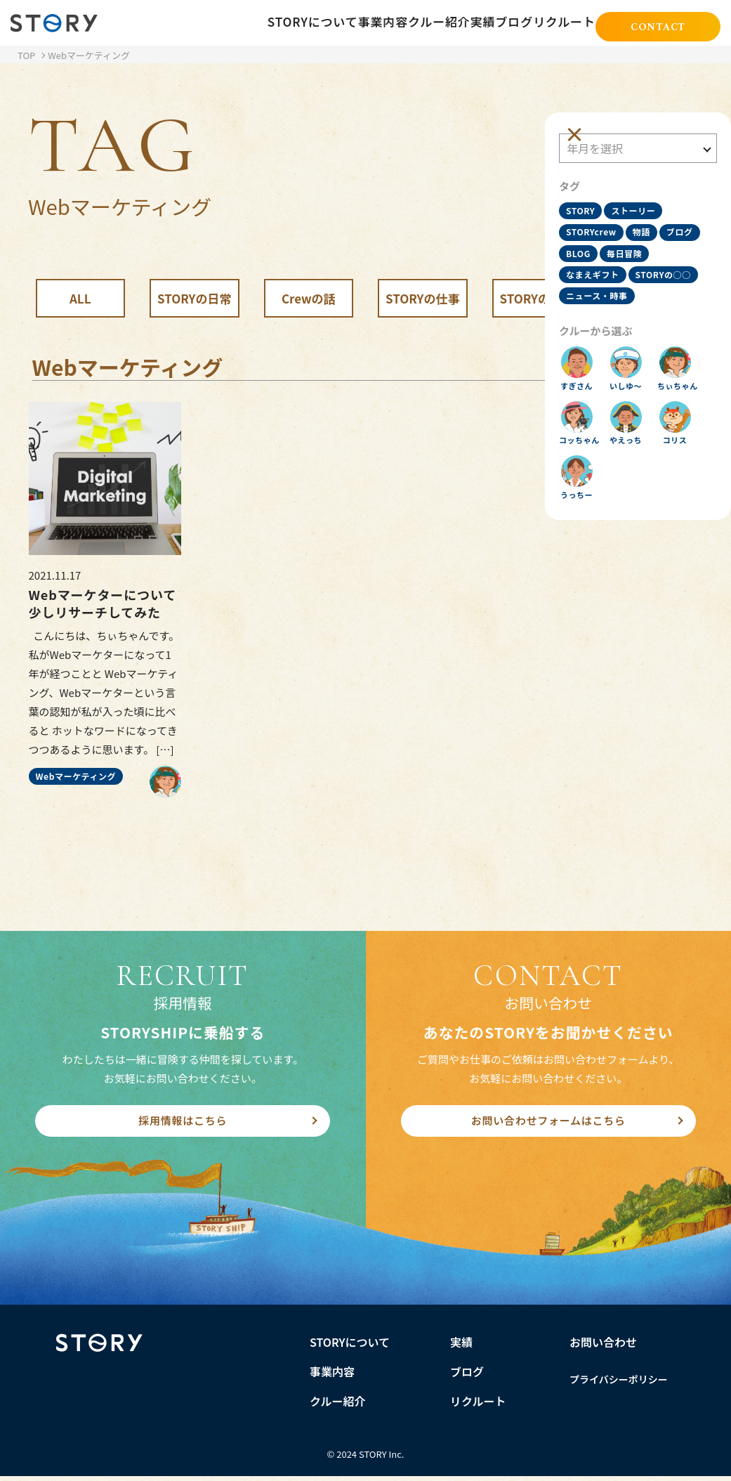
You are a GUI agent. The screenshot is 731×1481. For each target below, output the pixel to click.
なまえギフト (651, 260)
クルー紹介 (393, 22)
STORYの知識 (537, 298)
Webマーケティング (76, 776)
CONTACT (658, 24)
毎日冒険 (590, 260)
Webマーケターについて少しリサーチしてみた (103, 603)
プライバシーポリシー (618, 1383)
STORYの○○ (600, 283)
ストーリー (640, 192)
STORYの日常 (194, 298)
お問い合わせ (603, 1346)
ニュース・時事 (604, 305)
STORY (587, 192)
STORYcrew (598, 215)
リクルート (559, 22)
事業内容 (325, 22)
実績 (450, 22)
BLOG (628, 237)
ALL (80, 298)
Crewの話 (309, 298)
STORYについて (246, 22)
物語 (648, 215)
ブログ (497, 22)
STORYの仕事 (422, 298)
